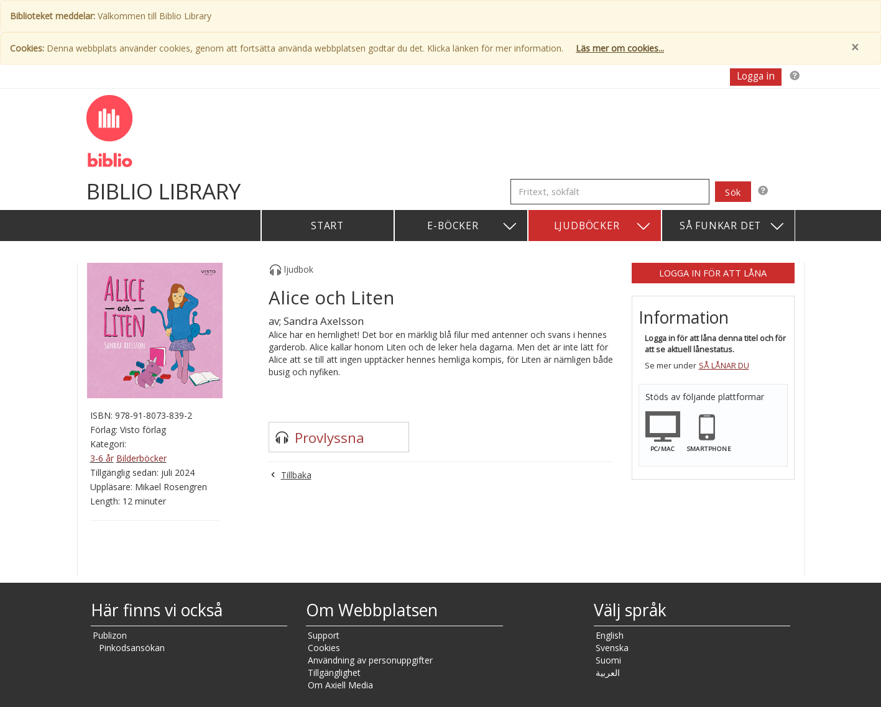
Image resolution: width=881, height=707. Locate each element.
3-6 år (102, 458)
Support (323, 635)
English (610, 635)
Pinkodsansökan (132, 648)
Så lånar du (724, 365)
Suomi (608, 660)
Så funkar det (732, 226)
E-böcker (472, 226)
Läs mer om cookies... (620, 48)
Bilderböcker (141, 458)
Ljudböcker (603, 226)
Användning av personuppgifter (370, 660)
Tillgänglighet (334, 672)
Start (327, 225)
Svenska (612, 648)
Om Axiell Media (340, 685)
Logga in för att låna (713, 273)
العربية (608, 672)
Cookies (324, 648)
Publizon (110, 635)
